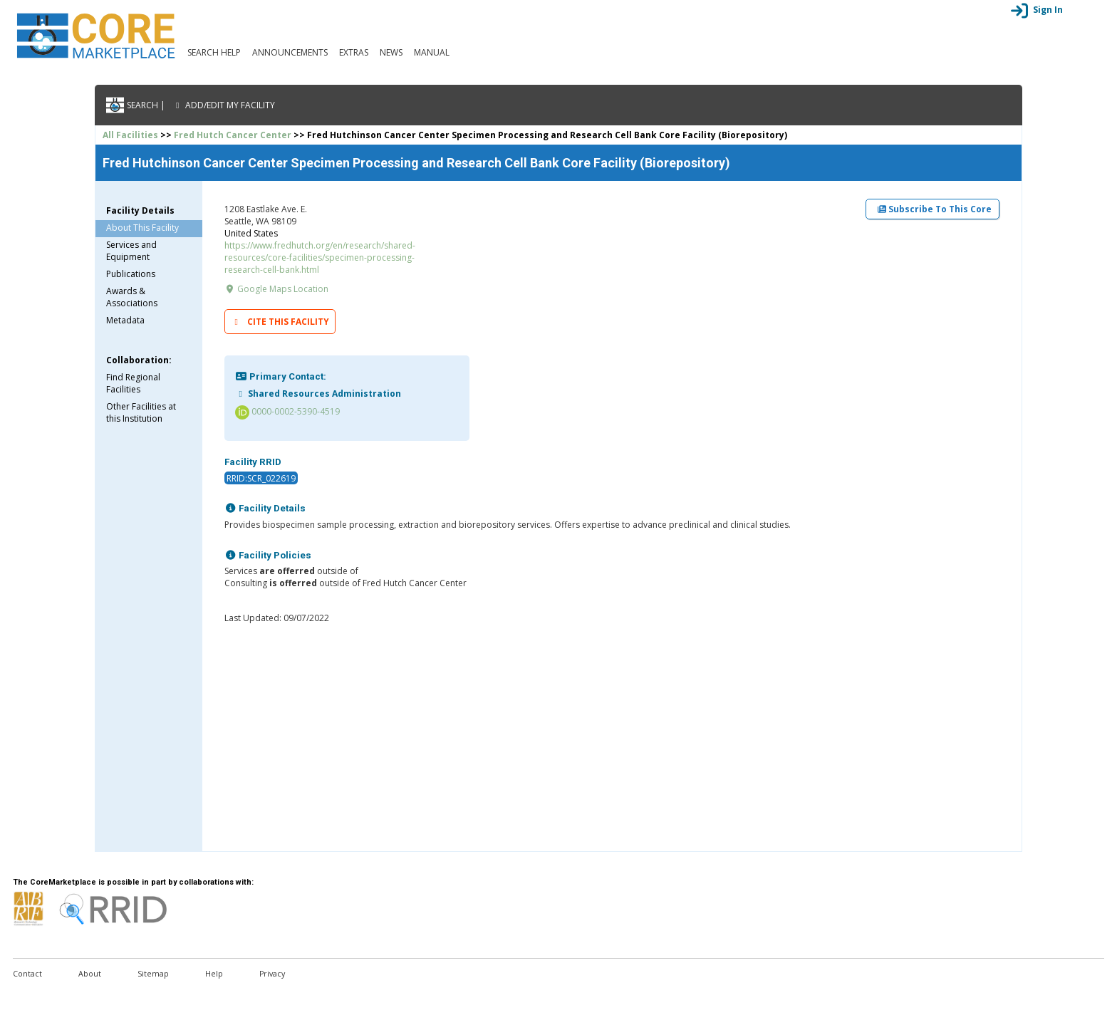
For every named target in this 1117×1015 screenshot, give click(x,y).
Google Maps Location (276, 289)
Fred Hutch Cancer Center (232, 135)
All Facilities (130, 135)
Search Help (214, 52)
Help (214, 974)
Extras (353, 52)
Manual (432, 52)
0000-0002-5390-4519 (287, 411)
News (391, 52)
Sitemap (153, 974)
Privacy (272, 974)
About (89, 974)
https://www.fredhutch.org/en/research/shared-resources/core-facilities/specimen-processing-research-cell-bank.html (319, 257)
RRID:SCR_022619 (261, 478)
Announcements (290, 52)
